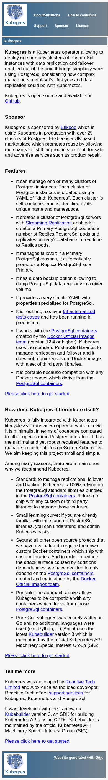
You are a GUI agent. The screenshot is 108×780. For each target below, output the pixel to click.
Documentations (47, 15)
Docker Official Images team (56, 581)
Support (40, 26)
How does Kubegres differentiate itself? (52, 409)
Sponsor (61, 26)
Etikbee (68, 127)
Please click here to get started (37, 393)
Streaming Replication (49, 223)
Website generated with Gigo (79, 757)
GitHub (12, 101)
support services (66, 693)
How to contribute (82, 15)
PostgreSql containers (74, 331)
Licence (82, 26)
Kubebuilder (41, 634)
